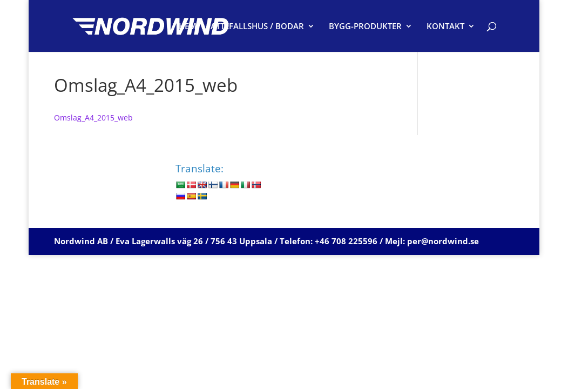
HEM (188, 26)
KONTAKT (445, 26)
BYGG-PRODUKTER (365, 26)
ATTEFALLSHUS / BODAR (257, 26)
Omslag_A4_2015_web (93, 117)
